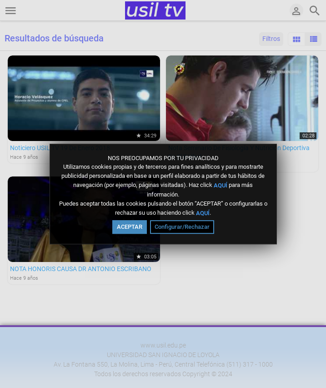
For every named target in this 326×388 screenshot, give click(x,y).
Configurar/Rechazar (182, 226)
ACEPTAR (129, 226)
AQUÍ (220, 185)
